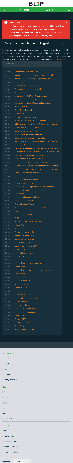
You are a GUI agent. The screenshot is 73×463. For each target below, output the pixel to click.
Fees (4, 395)
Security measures (9, 361)
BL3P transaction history (37, 36)
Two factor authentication (13, 428)
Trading (5, 412)
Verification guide (9, 423)
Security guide (8, 417)
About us (6, 340)
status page (61, 59)
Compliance (7, 356)
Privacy (5, 379)
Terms (4, 389)
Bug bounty (7, 400)
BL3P (36, 3)
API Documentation (10, 434)
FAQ (4, 373)
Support (5, 384)
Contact (5, 345)
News (4, 350)
